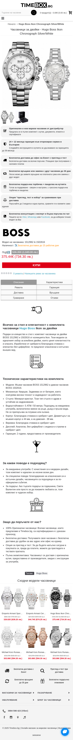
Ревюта (18, 287)
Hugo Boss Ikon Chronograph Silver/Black (61, 613)
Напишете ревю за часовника (40, 273)
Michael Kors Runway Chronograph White (13, 652)
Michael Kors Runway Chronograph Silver (61, 652)
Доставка (18, 292)
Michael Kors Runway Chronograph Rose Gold (37, 652)
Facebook (45, 217)
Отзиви (54, 298)
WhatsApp (32, 217)
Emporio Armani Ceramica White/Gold (37, 613)
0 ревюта (18, 273)
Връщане (54, 292)
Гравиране (18, 298)
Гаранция (54, 287)
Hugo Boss (27, 328)
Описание (18, 282)
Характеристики (54, 282)
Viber (24, 217)
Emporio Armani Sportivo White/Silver (13, 613)
